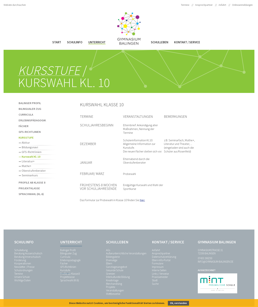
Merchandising (114, 283)
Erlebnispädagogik (32, 120)
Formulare (157, 263)
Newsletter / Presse (24, 267)
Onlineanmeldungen (242, 4)
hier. (142, 200)
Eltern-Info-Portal (161, 260)
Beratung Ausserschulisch (28, 253)
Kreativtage (112, 280)
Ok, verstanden (178, 303)
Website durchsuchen (15, 5)
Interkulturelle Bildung (118, 277)
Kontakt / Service (187, 42)
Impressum (158, 267)
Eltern (109, 263)
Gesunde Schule (114, 270)
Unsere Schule (22, 277)
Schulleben (159, 42)
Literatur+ (28, 161)
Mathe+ (26, 166)
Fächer (23, 126)
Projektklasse (29, 188)
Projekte (110, 287)
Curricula (26, 114)
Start (56, 42)
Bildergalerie (113, 256)
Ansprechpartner (204, 4)
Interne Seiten (159, 270)
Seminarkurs (30, 175)
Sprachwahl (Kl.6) (31, 194)
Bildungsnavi (30, 147)
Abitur (26, 142)
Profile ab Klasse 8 (32, 182)
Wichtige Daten (22, 280)
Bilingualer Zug (30, 109)
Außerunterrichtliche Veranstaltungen (126, 253)
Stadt (154, 280)
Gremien (110, 273)
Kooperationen (22, 263)
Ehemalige (111, 260)
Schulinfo (74, 42)
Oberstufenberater (34, 170)
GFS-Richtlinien (30, 132)
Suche (155, 283)
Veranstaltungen (115, 290)
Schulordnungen (23, 270)
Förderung (20, 260)
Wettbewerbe (113, 293)
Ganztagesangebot (116, 267)
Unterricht (97, 42)
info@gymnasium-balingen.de (215, 261)
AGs (108, 250)
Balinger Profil (30, 103)
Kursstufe (49, 70)
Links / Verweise (160, 273)
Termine (185, 4)
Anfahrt (222, 4)
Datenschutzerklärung (164, 256)
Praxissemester (160, 277)
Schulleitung (21, 250)
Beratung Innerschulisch (27, 256)
